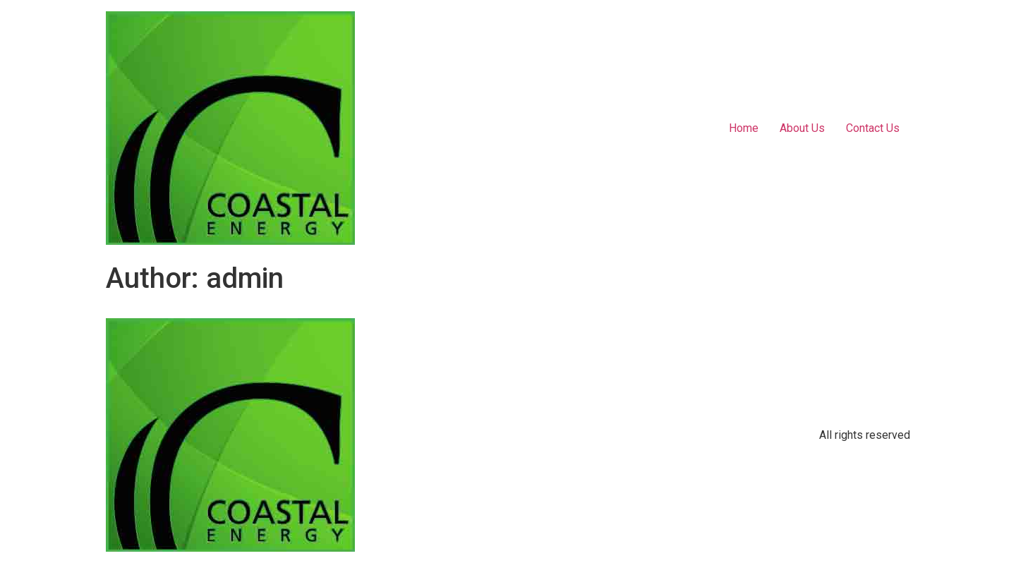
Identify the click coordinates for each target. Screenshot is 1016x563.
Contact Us (873, 128)
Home (743, 128)
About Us (802, 128)
